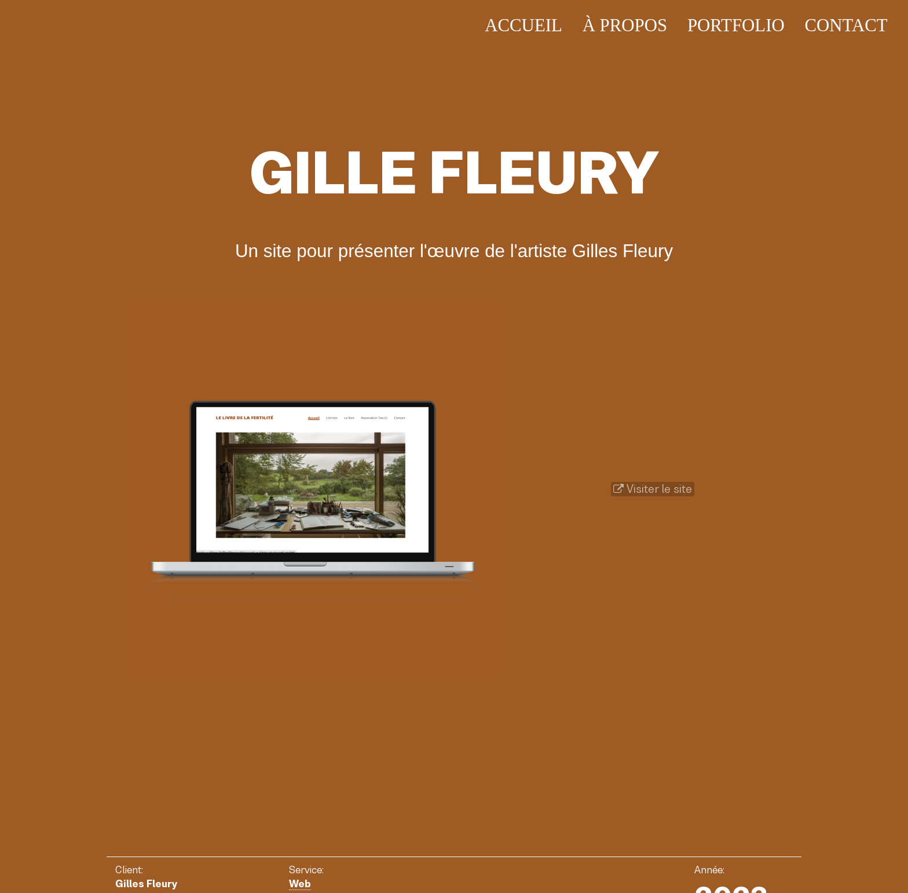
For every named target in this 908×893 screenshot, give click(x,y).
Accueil (523, 25)
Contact (845, 25)
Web (300, 884)
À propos (625, 25)
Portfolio (736, 25)
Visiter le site (652, 489)
